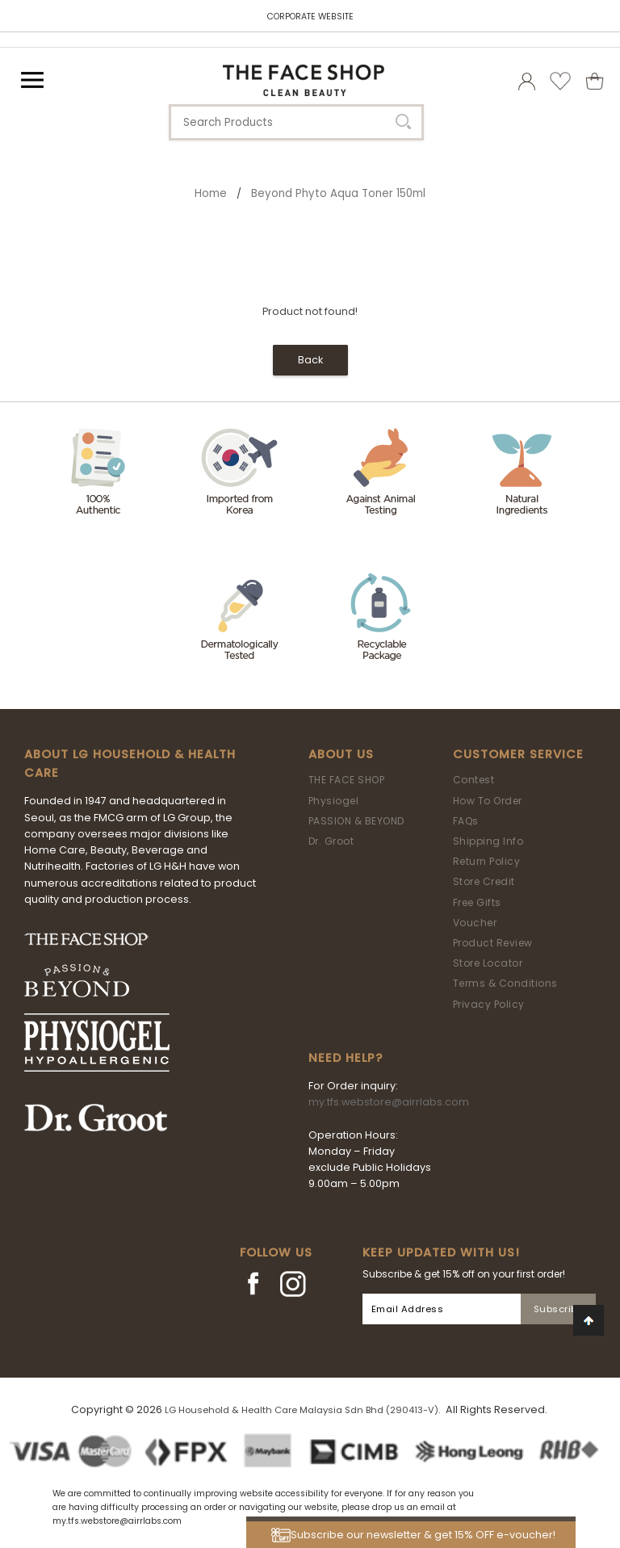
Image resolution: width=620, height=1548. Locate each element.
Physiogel (333, 801)
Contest (474, 780)
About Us (341, 754)
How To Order (487, 801)
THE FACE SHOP (346, 780)
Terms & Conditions (505, 983)
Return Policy (487, 861)
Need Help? (345, 1058)
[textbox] (296, 122)
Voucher (475, 922)
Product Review (493, 943)
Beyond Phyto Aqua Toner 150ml (338, 193)
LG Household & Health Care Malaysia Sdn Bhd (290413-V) (301, 1409)
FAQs (466, 821)
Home (211, 193)
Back (310, 360)
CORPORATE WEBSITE (310, 16)
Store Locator (488, 963)
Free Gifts (477, 902)
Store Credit (484, 881)
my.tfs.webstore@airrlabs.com (388, 1102)
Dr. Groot (331, 841)
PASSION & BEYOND (356, 821)
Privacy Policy (489, 1004)
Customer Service (518, 754)
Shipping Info (488, 841)
